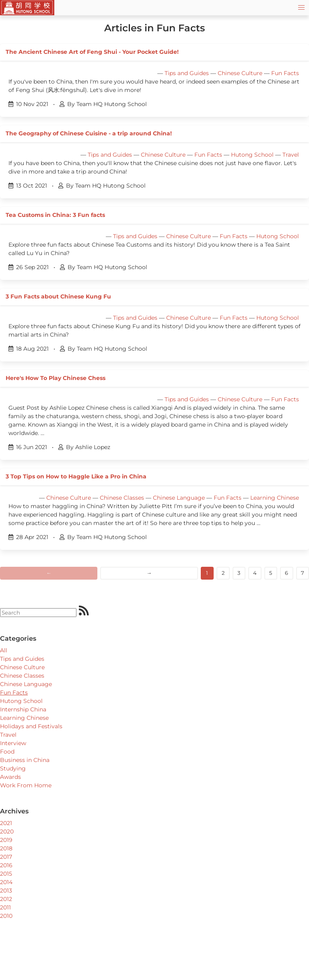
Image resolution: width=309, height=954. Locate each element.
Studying (13, 768)
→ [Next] (149, 573)
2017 (6, 856)
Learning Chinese (274, 497)
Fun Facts (285, 73)
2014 (6, 882)
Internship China (23, 709)
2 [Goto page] (223, 573)
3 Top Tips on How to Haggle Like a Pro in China (76, 476)
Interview (13, 743)
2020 (7, 831)
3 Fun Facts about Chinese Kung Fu (58, 296)
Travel (290, 154)
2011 (5, 907)
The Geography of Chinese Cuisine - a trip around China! (89, 133)
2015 (6, 873)
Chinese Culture (240, 73)
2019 (6, 840)
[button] (301, 7)
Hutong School (252, 154)
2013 (6, 890)
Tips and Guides (187, 73)
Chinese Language (179, 497)
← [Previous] (49, 573)
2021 (6, 823)
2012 (6, 899)
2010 (6, 915)
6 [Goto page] (286, 573)
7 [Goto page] (302, 573)
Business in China (24, 760)
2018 (6, 848)
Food (7, 751)
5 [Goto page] (270, 573)
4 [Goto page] (255, 573)
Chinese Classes (122, 497)
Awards (10, 776)
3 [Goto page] (238, 573)
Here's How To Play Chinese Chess (55, 378)
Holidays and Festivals (31, 726)
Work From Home (26, 785)
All (3, 650)
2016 (6, 865)
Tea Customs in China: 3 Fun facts (55, 215)
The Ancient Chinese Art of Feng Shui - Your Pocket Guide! (92, 51)
